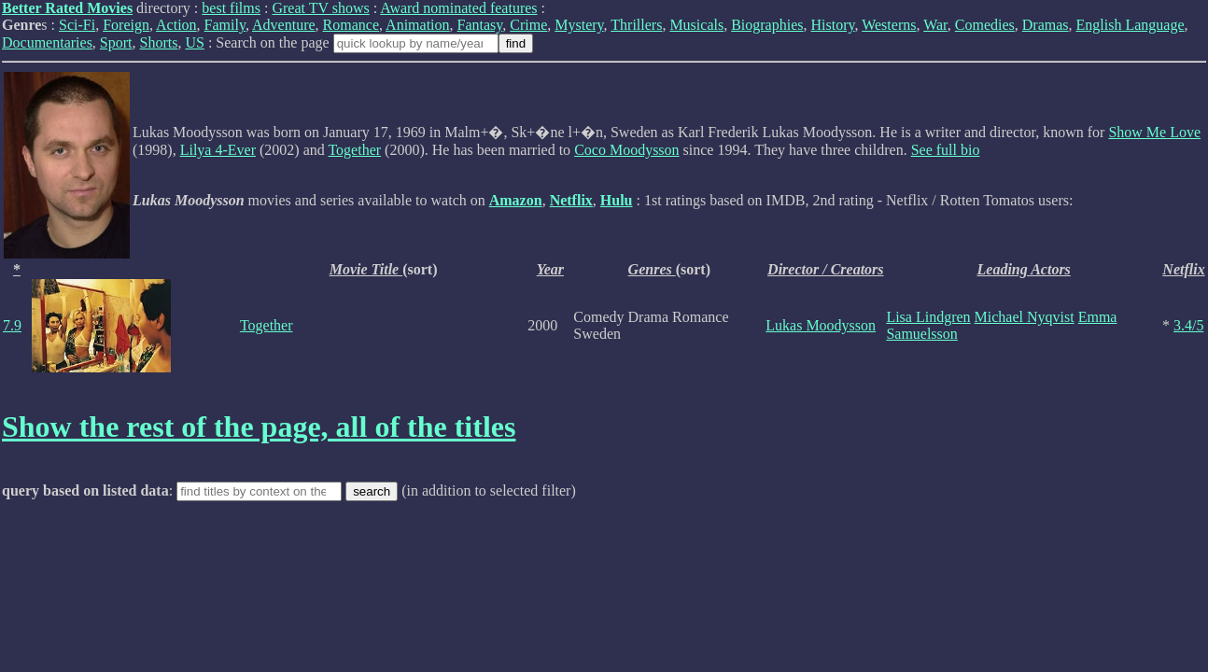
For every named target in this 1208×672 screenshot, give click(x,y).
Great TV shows (320, 8)
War (935, 25)
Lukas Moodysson (821, 325)
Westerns (889, 25)
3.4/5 (1188, 325)
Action (176, 25)
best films (231, 8)
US (194, 42)
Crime (528, 25)
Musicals (696, 25)
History (833, 25)
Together (354, 150)
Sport (116, 42)
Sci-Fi (77, 25)
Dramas (1045, 25)
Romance (351, 25)
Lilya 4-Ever (218, 150)
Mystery (579, 25)
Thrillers (636, 25)
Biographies (767, 25)
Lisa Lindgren (928, 317)
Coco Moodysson (626, 150)
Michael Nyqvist (1025, 317)
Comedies (985, 25)
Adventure (284, 25)
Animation (417, 25)
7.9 (12, 325)
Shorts (159, 42)
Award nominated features (458, 8)
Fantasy (480, 25)
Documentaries (47, 42)
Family (225, 25)
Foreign (126, 25)
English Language (1130, 25)
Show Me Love (1154, 132)
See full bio (945, 150)
